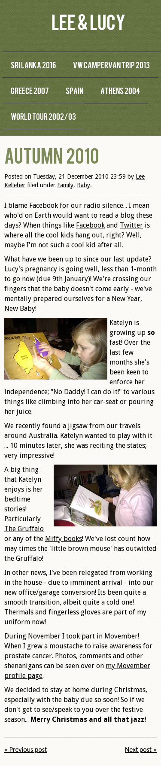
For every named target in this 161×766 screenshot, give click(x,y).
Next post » (141, 749)
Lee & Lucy (88, 21)
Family (65, 185)
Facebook (90, 225)
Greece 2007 (30, 90)
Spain (74, 90)
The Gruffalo (24, 529)
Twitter (131, 225)
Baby (83, 185)
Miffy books (63, 539)
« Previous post (25, 749)
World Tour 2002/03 (43, 116)
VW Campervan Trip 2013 (111, 65)
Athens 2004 (120, 90)
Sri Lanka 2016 (33, 65)
